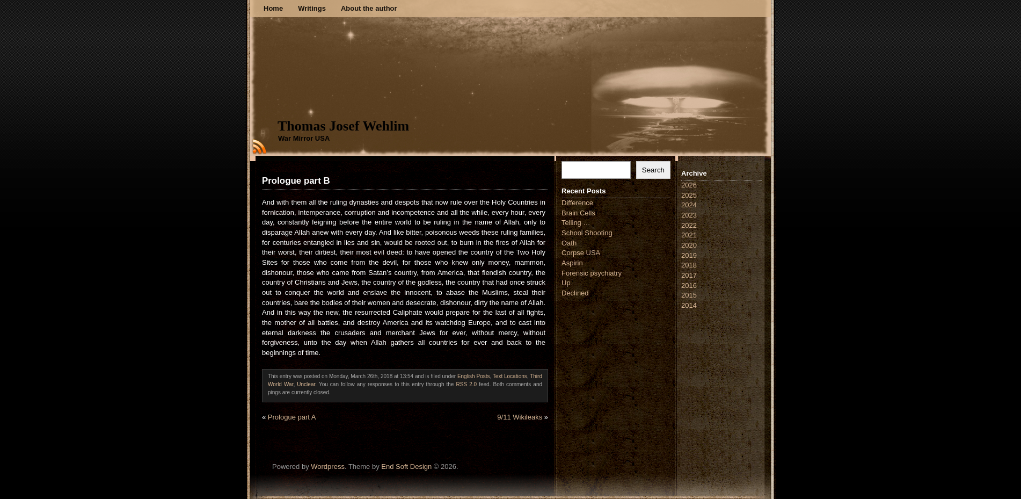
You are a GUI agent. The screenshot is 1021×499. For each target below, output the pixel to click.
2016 (689, 285)
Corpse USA (580, 253)
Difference (577, 203)
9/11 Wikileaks (519, 417)
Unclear (306, 384)
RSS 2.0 (466, 384)
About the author (369, 8)
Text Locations (510, 376)
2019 (689, 255)
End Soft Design (406, 466)
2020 (689, 245)
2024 (689, 205)
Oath (569, 243)
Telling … (575, 223)
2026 (689, 185)
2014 (689, 305)
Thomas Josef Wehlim (343, 126)
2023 (689, 215)
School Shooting (586, 233)
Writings (312, 8)
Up (566, 283)
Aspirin (572, 263)
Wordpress (328, 466)
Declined (575, 293)
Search (653, 170)
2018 (689, 265)
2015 (689, 295)
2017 (689, 275)
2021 (689, 235)
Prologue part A (292, 417)
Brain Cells (578, 213)
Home (273, 8)
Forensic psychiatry (591, 273)
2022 (689, 225)
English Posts (473, 376)
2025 (689, 195)
